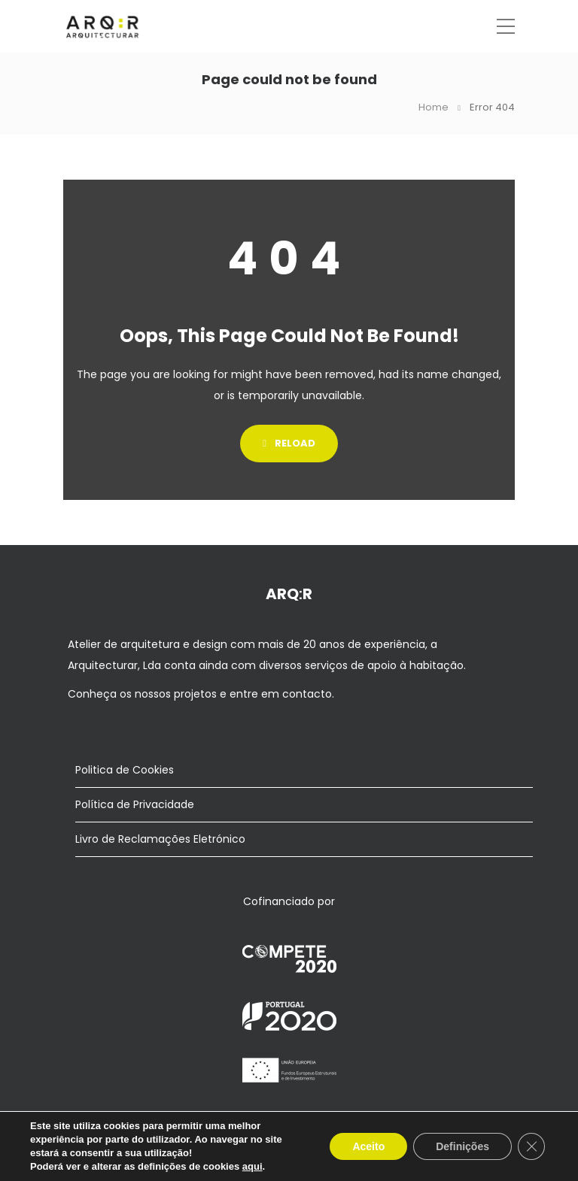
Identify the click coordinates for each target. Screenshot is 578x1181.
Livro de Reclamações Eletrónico (160, 838)
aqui (252, 1166)
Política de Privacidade (134, 804)
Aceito (368, 1146)
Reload (289, 443)
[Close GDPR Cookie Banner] (531, 1146)
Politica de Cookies (124, 769)
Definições (462, 1146)
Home (433, 107)
